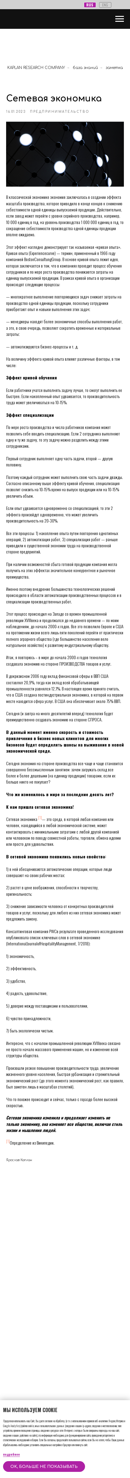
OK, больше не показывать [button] (44, 1467)
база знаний (85, 68)
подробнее (11, 1454)
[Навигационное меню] (119, 19)
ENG (105, 4)
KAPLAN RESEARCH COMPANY (36, 68)
